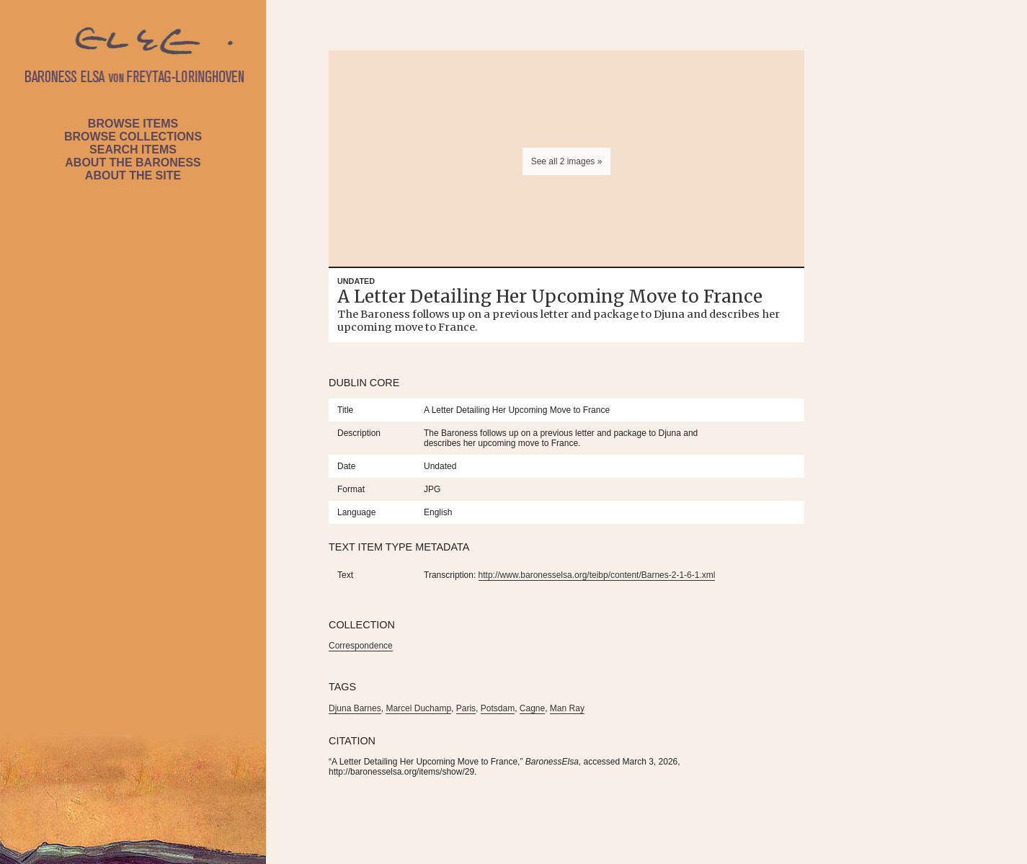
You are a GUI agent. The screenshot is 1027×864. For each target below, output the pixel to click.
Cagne (532, 708)
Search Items (133, 149)
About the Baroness (132, 162)
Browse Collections (133, 136)
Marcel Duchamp (418, 708)
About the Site (133, 175)
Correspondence (361, 646)
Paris (466, 708)
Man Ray (567, 708)
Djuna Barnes (355, 708)
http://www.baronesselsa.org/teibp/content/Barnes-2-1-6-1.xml (597, 575)
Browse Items (133, 123)
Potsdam (498, 708)
